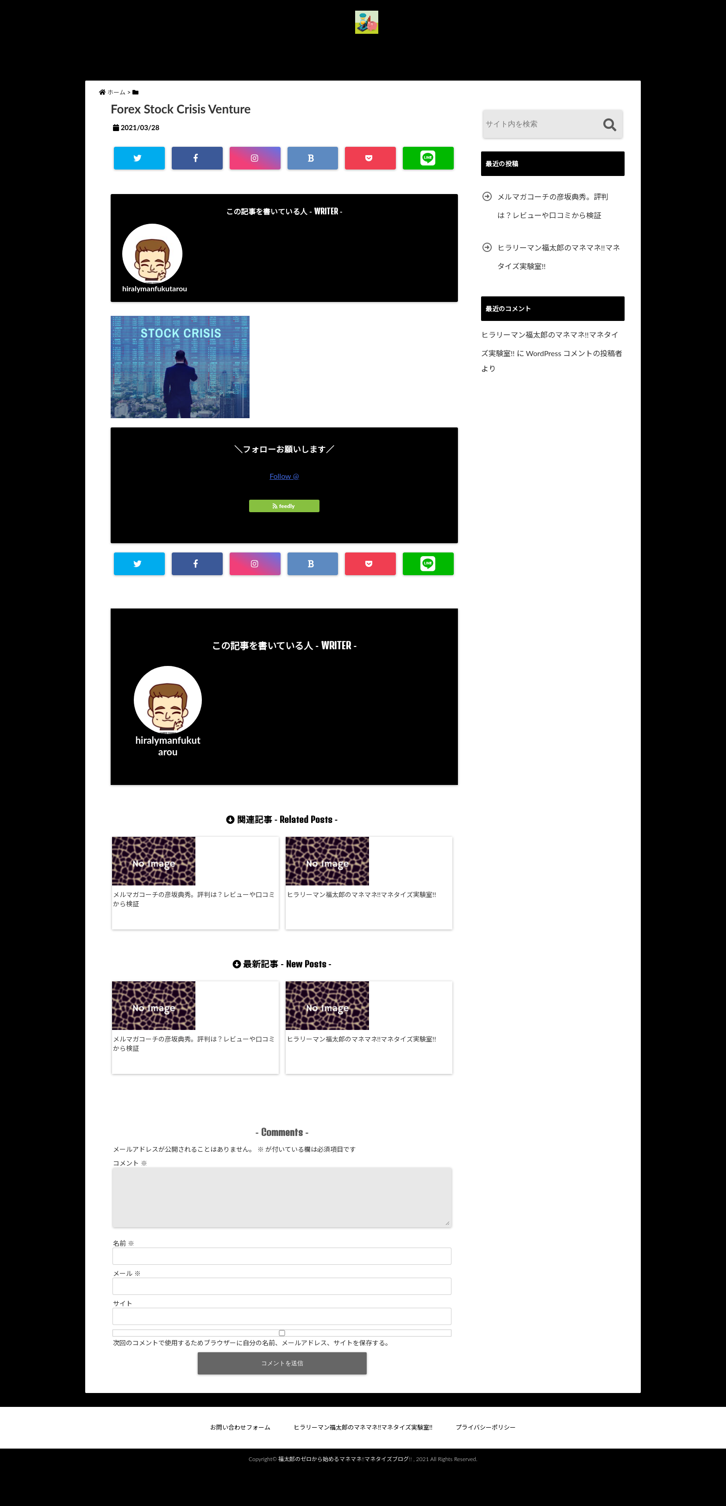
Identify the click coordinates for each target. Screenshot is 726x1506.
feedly (284, 505)
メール (127, 1307)
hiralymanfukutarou (154, 288)
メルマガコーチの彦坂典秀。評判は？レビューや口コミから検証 (152, 901)
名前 (123, 1277)
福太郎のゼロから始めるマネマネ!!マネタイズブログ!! (345, 1493)
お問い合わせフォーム (234, 45)
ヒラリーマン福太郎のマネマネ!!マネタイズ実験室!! (368, 45)
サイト (122, 1338)
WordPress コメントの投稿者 (574, 353)
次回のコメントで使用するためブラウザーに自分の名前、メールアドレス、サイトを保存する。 (252, 1377)
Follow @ (284, 475)
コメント (130, 1186)
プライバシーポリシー (501, 45)
